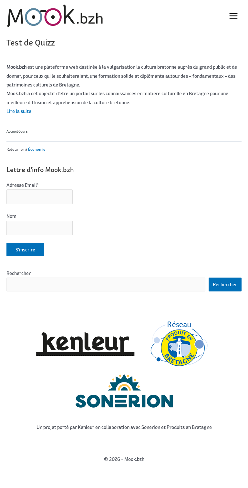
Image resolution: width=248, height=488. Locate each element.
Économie (36, 149)
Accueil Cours (17, 131)
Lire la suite (18, 111)
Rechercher (18, 273)
